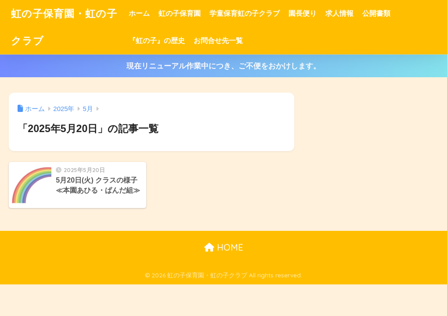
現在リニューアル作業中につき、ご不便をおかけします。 (223, 66)
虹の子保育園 (180, 13)
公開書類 (376, 13)
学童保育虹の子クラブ (244, 13)
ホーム (139, 13)
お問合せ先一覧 (218, 40)
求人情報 (339, 13)
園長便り (302, 13)
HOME (223, 247)
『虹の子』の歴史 (157, 40)
